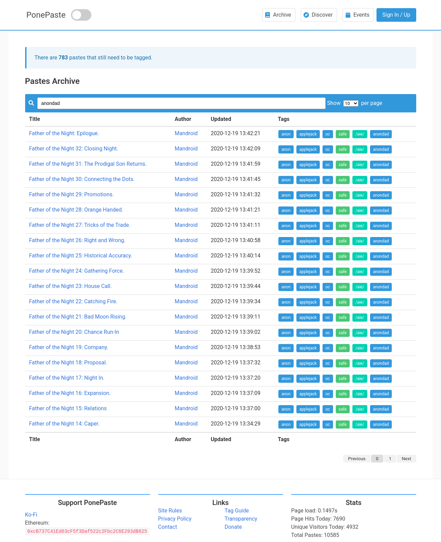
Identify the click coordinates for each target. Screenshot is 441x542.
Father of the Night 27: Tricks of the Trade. (80, 225)
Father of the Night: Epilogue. (64, 133)
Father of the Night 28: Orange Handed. (76, 209)
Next (406, 458)
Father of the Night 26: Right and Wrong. (77, 240)
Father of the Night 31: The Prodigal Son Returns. (88, 164)
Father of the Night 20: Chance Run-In (74, 332)
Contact (167, 527)
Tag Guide (237, 510)
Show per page (354, 103)
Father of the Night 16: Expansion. (70, 393)
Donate (233, 527)
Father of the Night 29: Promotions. (71, 194)
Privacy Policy (175, 519)
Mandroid (186, 133)
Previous (356, 458)
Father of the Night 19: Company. (69, 347)
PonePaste (46, 15)
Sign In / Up (396, 15)
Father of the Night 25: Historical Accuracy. (80, 255)
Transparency (241, 519)
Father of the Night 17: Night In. (67, 378)
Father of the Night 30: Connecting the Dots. (82, 179)
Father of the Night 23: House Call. (70, 286)
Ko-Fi (31, 514)
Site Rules (170, 510)
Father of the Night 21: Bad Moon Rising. (78, 316)
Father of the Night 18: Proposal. (68, 362)
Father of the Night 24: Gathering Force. (76, 271)
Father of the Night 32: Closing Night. (73, 148)
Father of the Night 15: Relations (68, 408)
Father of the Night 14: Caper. (64, 423)
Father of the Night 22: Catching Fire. (73, 301)
